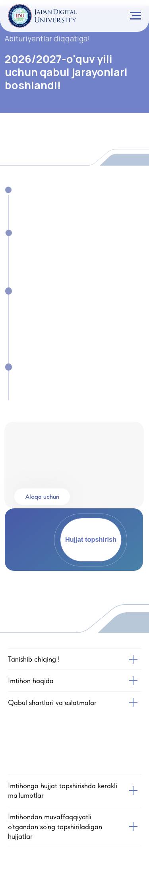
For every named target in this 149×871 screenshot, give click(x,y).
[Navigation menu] (135, 16)
